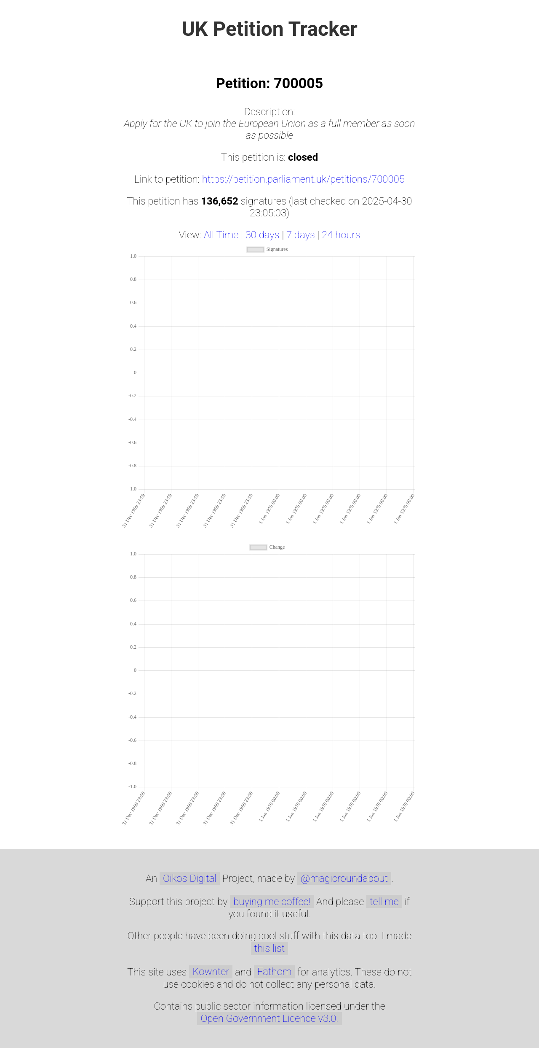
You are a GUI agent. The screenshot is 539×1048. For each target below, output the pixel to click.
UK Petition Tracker (269, 29)
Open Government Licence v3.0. (269, 1018)
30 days (262, 235)
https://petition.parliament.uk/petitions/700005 (303, 179)
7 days (300, 235)
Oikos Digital (189, 878)
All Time (221, 235)
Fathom (274, 972)
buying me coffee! (271, 902)
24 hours (341, 235)
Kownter (210, 972)
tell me (384, 902)
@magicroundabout (344, 878)
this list (269, 948)
